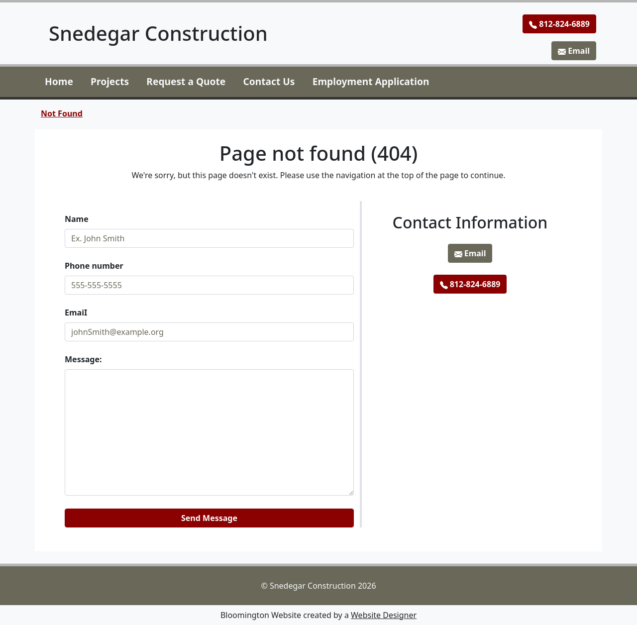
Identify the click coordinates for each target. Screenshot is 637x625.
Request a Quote (185, 81)
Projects (110, 81)
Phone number (94, 265)
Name (77, 218)
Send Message (209, 518)
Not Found (62, 113)
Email (574, 50)
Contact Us (269, 81)
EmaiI (76, 312)
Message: (83, 359)
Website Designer (384, 615)
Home (59, 81)
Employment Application (371, 81)
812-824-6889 (559, 23)
